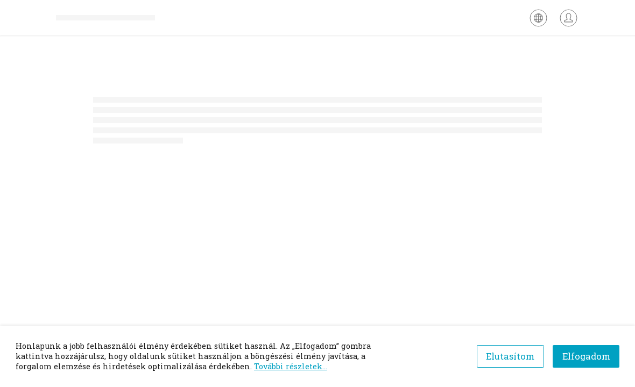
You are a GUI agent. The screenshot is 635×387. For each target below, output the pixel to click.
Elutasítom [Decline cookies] (510, 356)
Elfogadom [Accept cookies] (586, 356)
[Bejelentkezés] (568, 18)
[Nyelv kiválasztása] (538, 18)
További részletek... (290, 366)
